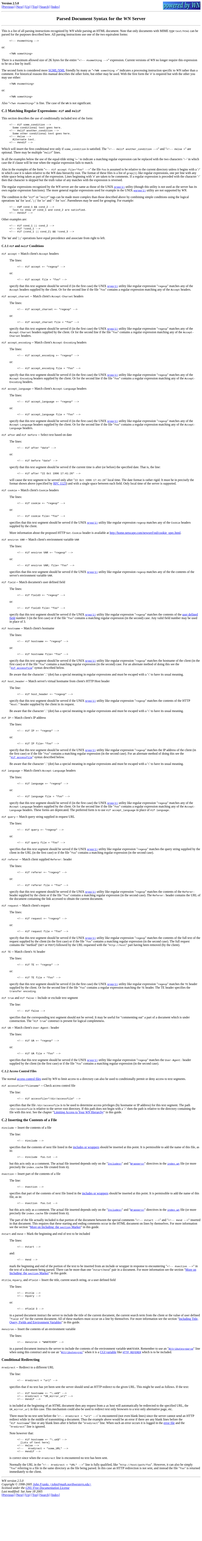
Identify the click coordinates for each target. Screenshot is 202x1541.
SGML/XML (56, 71)
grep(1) (119, 193)
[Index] (55, 6)
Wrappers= (137, 1196)
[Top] (34, 6)
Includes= (115, 1196)
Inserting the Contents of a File (32, 1151)
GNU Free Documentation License (47, 1530)
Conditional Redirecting (20, 1397)
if (20, 214)
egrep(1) (140, 197)
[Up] (27, 6)
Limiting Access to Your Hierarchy (79, 1143)
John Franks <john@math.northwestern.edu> (62, 1527)
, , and (20, 1314)
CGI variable (108, 1389)
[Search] (44, 6)
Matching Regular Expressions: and (44, 113)
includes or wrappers (86, 1179)
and (19, 449)
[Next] (20, 6)
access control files (29, 1109)
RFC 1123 (59, 500)
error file (169, 1462)
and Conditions (26, 256)
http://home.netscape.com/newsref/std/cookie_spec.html (145, 550)
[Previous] (8, 6)
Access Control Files (22, 1102)
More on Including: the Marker (55, 1260)
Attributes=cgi (72, 1389)
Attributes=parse (181, 1386)
